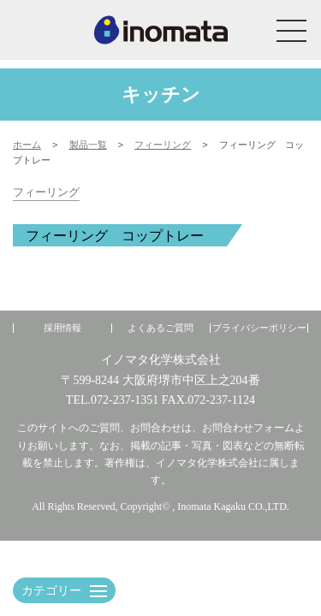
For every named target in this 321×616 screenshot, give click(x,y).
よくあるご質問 (160, 328)
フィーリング (46, 192)
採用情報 (62, 328)
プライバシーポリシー (259, 328)
